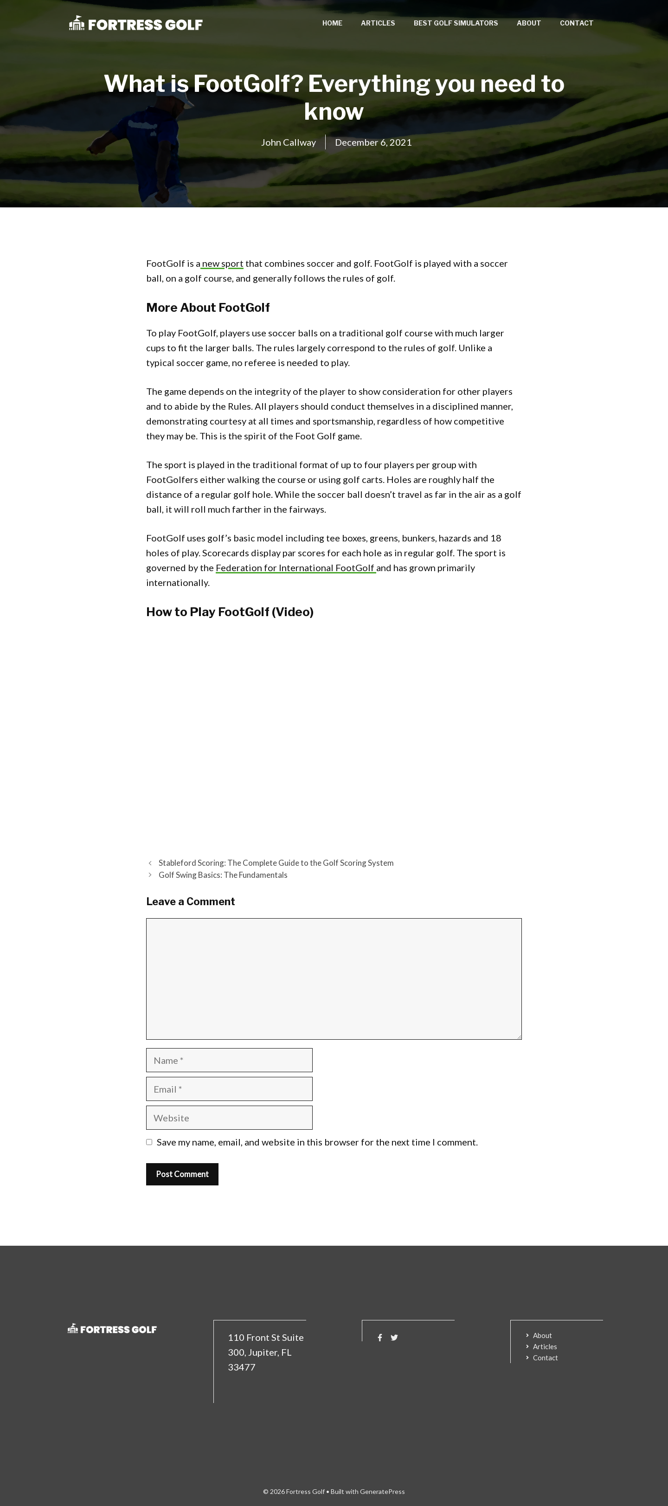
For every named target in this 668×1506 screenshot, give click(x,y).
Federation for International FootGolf (296, 567)
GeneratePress (382, 1491)
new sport (222, 263)
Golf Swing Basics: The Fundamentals (223, 875)
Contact (577, 23)
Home (332, 23)
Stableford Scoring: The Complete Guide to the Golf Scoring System (276, 863)
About (529, 23)
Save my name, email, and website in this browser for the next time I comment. (317, 1141)
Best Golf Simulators (456, 23)
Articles (378, 23)
